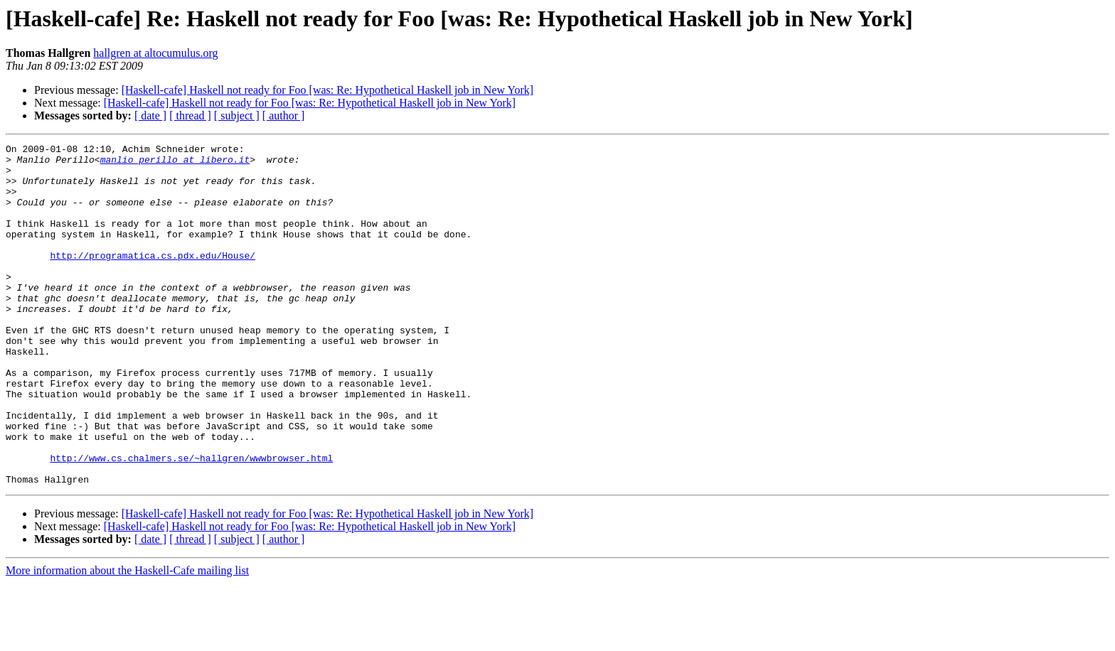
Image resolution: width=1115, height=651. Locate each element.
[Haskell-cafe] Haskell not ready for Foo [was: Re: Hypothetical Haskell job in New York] (327, 90)
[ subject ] (237, 115)
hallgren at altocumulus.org (155, 53)
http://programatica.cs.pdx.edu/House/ (152, 278)
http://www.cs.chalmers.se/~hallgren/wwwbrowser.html (191, 521)
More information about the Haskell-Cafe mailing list (127, 639)
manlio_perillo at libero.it (175, 163)
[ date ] (150, 115)
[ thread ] (190, 115)
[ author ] (283, 115)
